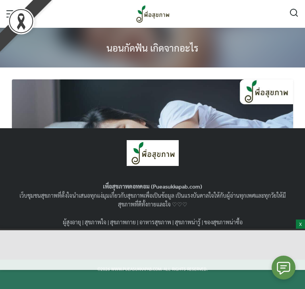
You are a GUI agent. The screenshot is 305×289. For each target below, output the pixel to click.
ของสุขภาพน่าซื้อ (223, 221)
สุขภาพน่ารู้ (188, 221)
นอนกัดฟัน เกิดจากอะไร (152, 47)
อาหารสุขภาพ (155, 221)
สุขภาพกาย (123, 221)
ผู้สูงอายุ (72, 221)
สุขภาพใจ (95, 221)
